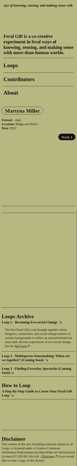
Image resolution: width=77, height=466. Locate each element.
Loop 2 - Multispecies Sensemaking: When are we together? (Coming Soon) (36, 358)
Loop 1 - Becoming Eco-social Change (32, 322)
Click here (47, 456)
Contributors (18, 79)
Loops (10, 65)
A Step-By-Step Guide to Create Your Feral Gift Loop (37, 393)
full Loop (23, 346)
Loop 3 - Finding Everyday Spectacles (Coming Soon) (36, 371)
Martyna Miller (22, 111)
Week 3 (66, 137)
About (10, 93)
